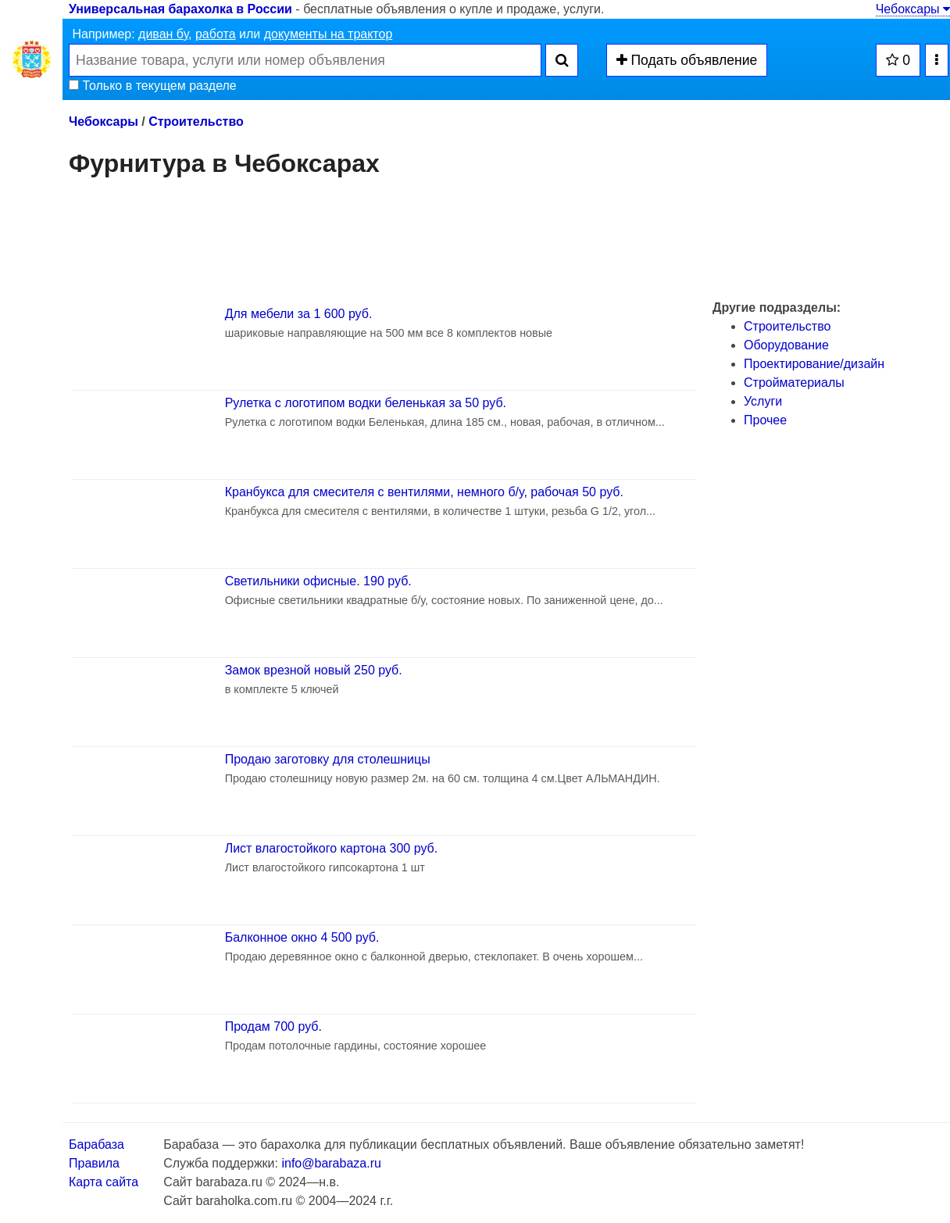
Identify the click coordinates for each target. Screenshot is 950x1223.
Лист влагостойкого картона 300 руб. (331, 848)
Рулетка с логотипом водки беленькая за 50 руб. (365, 402)
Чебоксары (913, 9)
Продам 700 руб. (273, 1026)
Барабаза (96, 1144)
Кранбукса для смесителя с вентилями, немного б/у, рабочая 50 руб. (424, 492)
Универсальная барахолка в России (180, 9)
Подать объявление (687, 60)
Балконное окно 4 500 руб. (302, 937)
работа (215, 34)
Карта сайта (103, 1182)
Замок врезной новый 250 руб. (313, 670)
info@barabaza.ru (330, 1163)
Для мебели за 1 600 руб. (299, 313)
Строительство (196, 121)
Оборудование (786, 345)
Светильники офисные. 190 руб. (318, 581)
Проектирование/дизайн (814, 363)
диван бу (163, 34)
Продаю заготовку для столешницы (327, 759)
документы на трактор (328, 34)
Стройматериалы (794, 382)
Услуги (763, 401)
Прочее (765, 420)
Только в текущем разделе (153, 85)
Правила (94, 1163)
